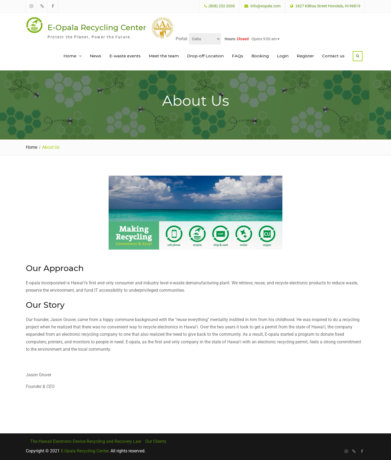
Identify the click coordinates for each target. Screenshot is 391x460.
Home (70, 55)
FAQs (237, 55)
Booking (260, 55)
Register (305, 55)
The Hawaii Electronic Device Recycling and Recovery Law (85, 440)
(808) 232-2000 (222, 6)
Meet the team (164, 55)
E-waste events (125, 55)
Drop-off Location (205, 55)
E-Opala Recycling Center (97, 27)
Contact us (333, 55)
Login (283, 55)
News (95, 55)
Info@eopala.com (265, 6)
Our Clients (155, 440)
